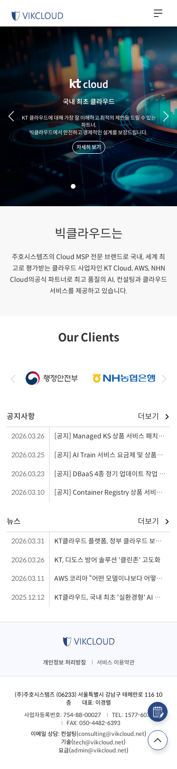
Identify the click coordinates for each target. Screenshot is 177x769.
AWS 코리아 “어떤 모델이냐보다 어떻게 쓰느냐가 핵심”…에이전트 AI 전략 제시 (112, 578)
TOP (158, 740)
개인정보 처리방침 (64, 662)
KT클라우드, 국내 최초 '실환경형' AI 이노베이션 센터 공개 (112, 597)
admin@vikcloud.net (98, 750)
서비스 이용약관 (116, 662)
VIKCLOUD (37, 16)
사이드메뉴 (158, 13)
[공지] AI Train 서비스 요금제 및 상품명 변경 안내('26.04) (112, 455)
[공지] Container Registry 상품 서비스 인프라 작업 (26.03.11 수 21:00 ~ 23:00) (112, 492)
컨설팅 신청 (158, 712)
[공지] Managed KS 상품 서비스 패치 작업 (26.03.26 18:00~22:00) (112, 436)
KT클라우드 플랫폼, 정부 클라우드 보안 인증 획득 (112, 541)
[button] (11, 116)
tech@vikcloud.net (98, 742)
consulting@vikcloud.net (111, 733)
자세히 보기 (88, 147)
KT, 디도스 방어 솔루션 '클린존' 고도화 (107, 560)
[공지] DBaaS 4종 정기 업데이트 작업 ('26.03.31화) (112, 474)
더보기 (148, 416)
